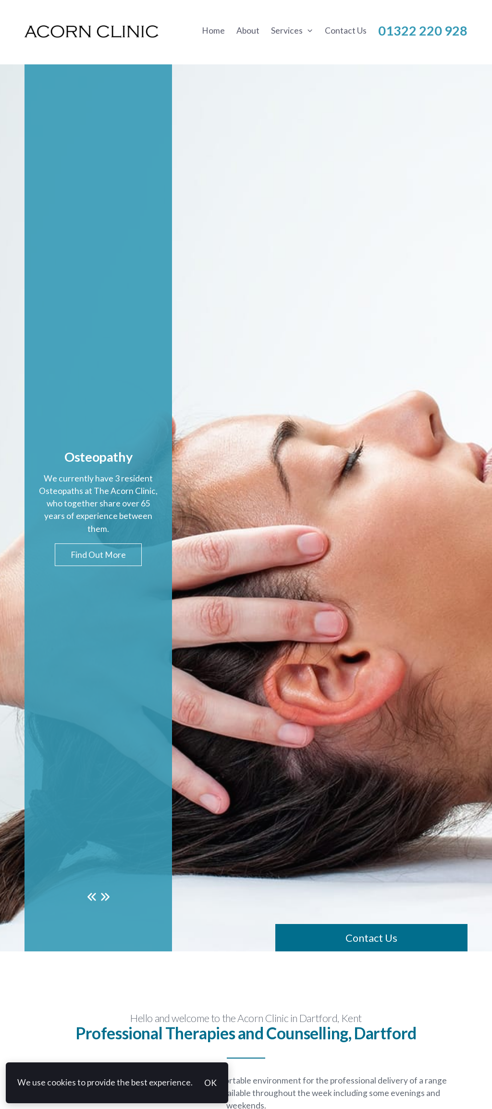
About (247, 30)
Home (213, 30)
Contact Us (346, 30)
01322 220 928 (422, 30)
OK (210, 1083)
